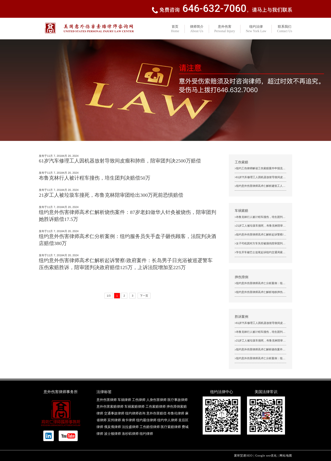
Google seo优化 (266, 455)
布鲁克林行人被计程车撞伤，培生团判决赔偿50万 (94, 178)
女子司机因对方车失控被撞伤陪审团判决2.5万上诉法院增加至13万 (276, 243)
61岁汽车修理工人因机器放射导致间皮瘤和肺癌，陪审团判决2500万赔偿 (120, 161)
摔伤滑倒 (241, 277)
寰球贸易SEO (243, 455)
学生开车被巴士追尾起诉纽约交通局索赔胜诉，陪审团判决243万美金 (278, 252)
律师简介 (196, 29)
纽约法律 (256, 29)
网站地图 (285, 455)
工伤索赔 (241, 162)
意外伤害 (224, 29)
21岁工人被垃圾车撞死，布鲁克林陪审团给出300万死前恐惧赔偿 (111, 195)
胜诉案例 (241, 316)
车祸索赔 (241, 210)
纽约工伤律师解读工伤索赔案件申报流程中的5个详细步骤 (271, 168)
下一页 (144, 295)
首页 (175, 29)
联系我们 (284, 29)
